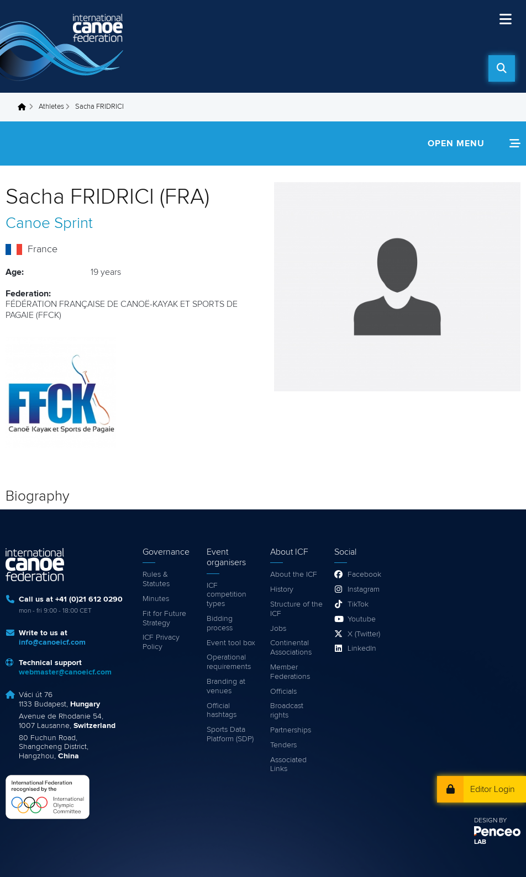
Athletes (51, 106)
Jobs (278, 628)
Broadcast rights (286, 710)
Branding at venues (226, 686)
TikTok (358, 604)
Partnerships (290, 730)
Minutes (156, 599)
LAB (480, 842)
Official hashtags (221, 710)
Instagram (364, 589)
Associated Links (288, 764)
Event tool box (231, 643)
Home (25, 107)
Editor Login (492, 789)
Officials (283, 691)
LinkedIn (362, 648)
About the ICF (293, 574)
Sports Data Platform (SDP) (230, 734)
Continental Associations (291, 647)
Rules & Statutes (156, 579)
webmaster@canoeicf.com (65, 672)
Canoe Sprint (49, 223)
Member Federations (290, 672)
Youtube (362, 619)
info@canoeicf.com (52, 642)
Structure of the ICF (296, 609)
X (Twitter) (364, 634)
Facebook (364, 574)
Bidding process (220, 623)
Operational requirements (229, 662)
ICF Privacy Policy (161, 642)
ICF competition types (226, 595)
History (281, 589)
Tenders (283, 745)
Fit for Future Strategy (164, 618)
